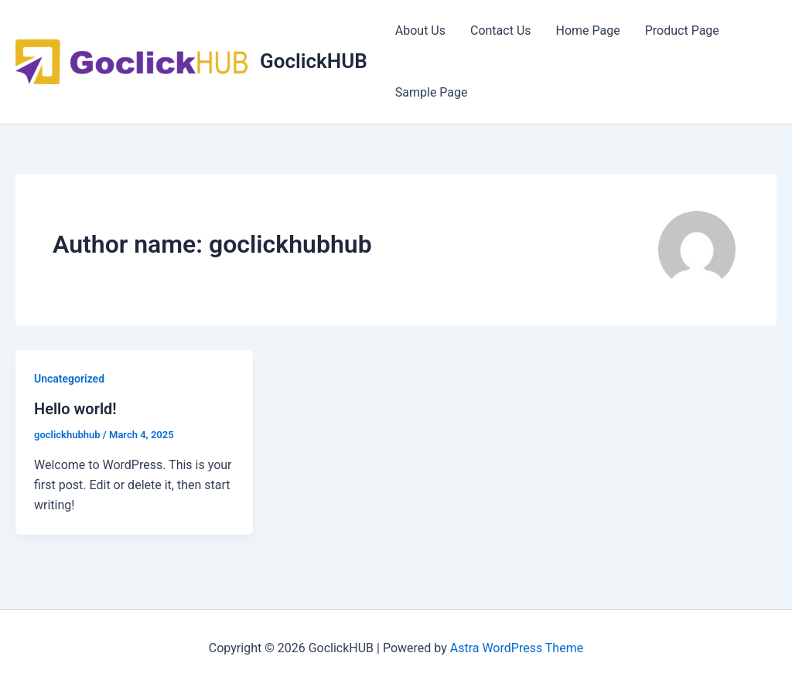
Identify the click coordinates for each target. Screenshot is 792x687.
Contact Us (500, 30)
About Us (420, 30)
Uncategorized (69, 378)
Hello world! (75, 409)
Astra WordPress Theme (516, 648)
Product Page (682, 30)
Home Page (588, 30)
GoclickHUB (313, 61)
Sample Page (431, 92)
